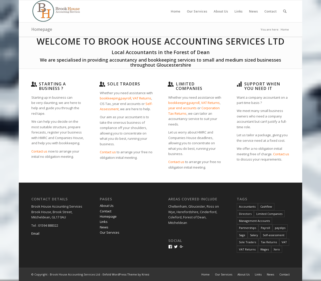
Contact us (39, 151)
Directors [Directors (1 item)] (245, 214)
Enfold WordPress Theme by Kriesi (126, 274)
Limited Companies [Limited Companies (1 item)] (269, 214)
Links (104, 221)
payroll (126, 98)
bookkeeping (110, 98)
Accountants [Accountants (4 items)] (247, 206)
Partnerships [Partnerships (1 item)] (247, 228)
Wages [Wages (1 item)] (264, 249)
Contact (105, 211)
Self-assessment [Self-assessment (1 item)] (273, 235)
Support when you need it (262, 86)
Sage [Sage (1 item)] (242, 235)
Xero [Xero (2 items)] (277, 249)
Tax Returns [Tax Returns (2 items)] (269, 242)
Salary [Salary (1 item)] (254, 235)
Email (35, 233)
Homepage (41, 29)
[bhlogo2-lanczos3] (58, 11)
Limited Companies (189, 86)
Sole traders (123, 84)
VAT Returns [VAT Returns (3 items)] (247, 249)
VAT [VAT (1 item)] (284, 242)
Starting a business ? (52, 86)
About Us (107, 205)
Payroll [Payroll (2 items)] (265, 228)
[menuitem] (176, 11)
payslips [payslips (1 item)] (280, 228)
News (104, 227)
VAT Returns (142, 98)
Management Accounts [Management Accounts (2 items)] (254, 221)
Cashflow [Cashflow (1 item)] (266, 206)
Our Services (109, 232)
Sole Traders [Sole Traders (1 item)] (247, 242)
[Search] (285, 11)
